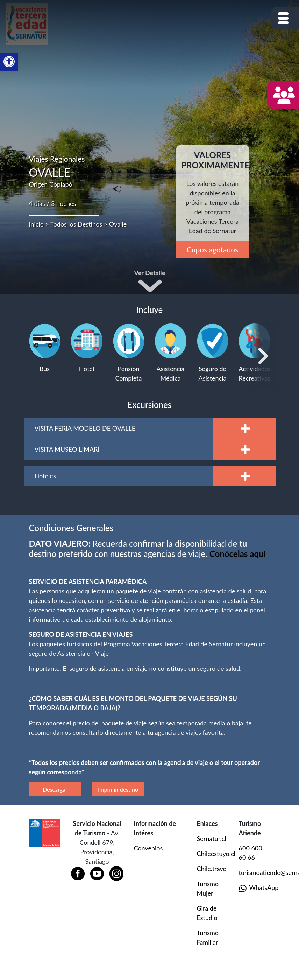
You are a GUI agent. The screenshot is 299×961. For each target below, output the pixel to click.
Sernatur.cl (211, 838)
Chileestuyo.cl (216, 853)
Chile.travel (212, 868)
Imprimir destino (118, 789)
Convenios (148, 848)
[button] (9, 62)
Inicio (36, 224)
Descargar (55, 789)
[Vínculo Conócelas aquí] (237, 554)
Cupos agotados (212, 249)
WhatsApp (254, 888)
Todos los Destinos (76, 224)
